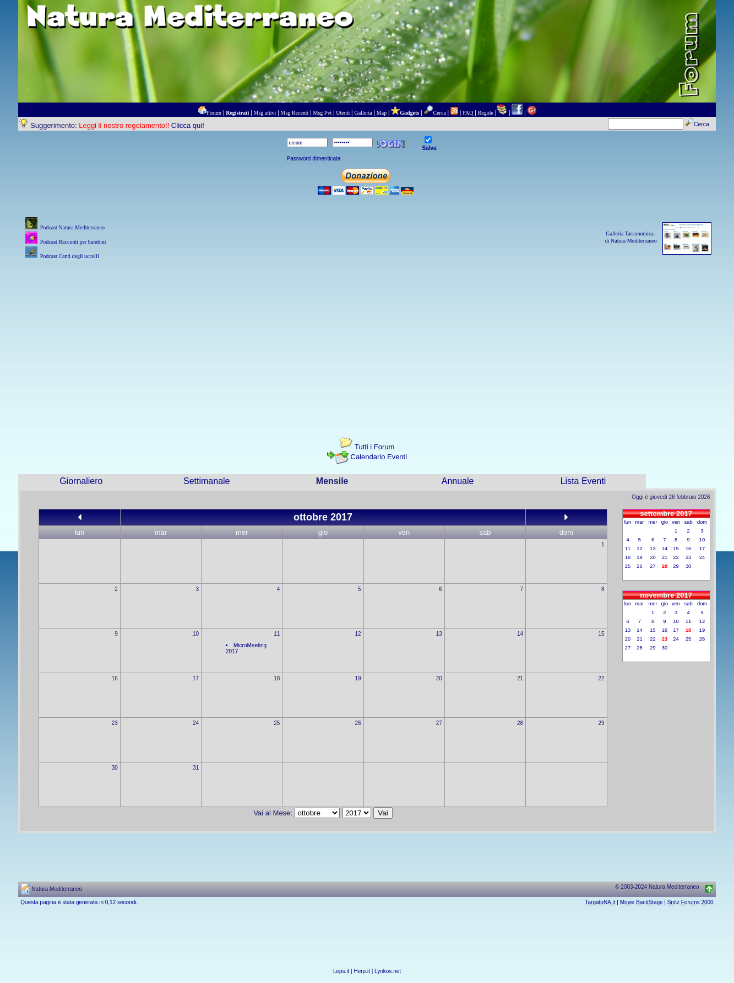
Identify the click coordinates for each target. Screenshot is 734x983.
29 (601, 723)
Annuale (458, 481)
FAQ (468, 113)
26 (358, 723)
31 (196, 768)
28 (520, 723)
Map (382, 113)
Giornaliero (80, 481)
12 (358, 634)
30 (115, 768)
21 (520, 678)
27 (439, 723)
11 (277, 634)
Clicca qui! (187, 125)
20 (439, 678)
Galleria (363, 113)
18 (277, 678)
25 (277, 723)
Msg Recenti (295, 113)
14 (520, 634)
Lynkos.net (387, 971)
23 (115, 723)
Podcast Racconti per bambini (73, 242)
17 (196, 678)
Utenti (343, 113)
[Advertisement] (367, 339)
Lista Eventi (583, 481)
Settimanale (206, 481)
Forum (213, 113)
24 (196, 723)
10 (196, 634)
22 (601, 678)
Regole (485, 113)
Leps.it (341, 971)
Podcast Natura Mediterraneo (72, 227)
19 (358, 678)
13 (439, 634)
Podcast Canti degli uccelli (69, 256)
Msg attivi (265, 113)
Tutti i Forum (374, 447)
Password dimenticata (314, 158)
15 (601, 634)
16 (115, 678)
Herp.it (362, 971)
